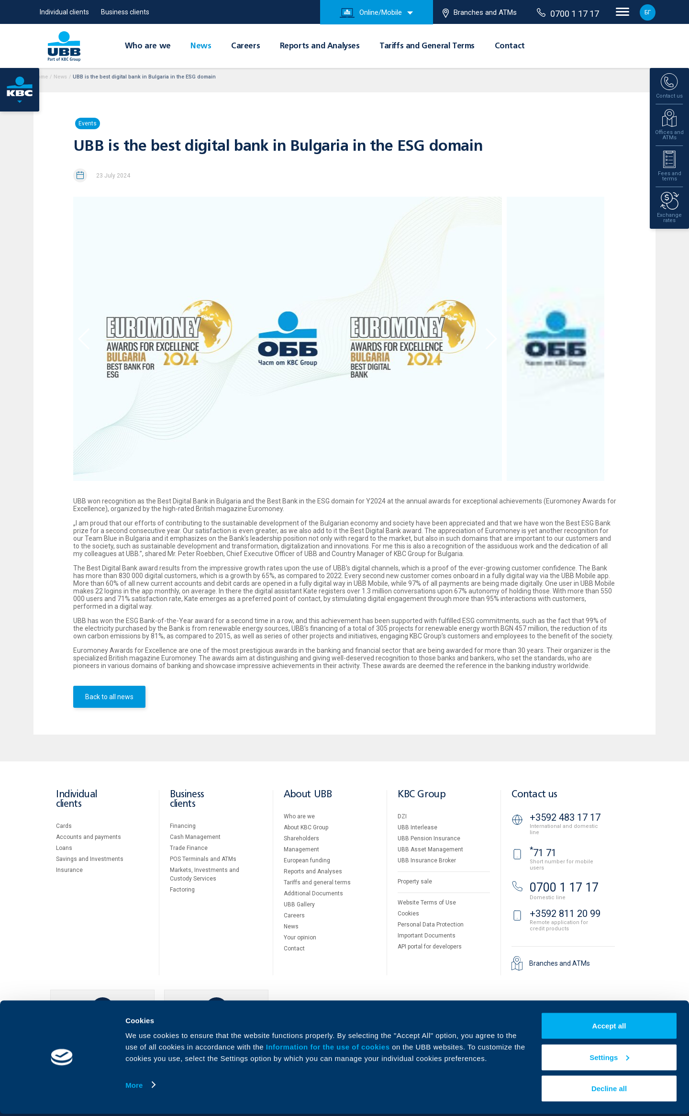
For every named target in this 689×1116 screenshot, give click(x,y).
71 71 (543, 853)
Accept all (609, 1028)
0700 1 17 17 (568, 13)
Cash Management (195, 837)
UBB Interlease (417, 827)
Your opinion (300, 937)
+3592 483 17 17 (565, 817)
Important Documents (427, 935)
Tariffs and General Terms (427, 46)
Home (40, 77)
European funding (307, 860)
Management (301, 849)
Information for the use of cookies (329, 1049)
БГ (648, 12)
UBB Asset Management (430, 849)
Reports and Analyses (320, 46)
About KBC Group (306, 827)
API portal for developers (430, 946)
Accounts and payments (88, 837)
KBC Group (421, 794)
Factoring (182, 889)
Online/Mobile (371, 13)
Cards (64, 826)
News (200, 46)
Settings (609, 1059)
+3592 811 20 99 (565, 913)
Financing (183, 826)
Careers (245, 46)
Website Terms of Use (427, 902)
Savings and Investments (89, 859)
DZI (402, 816)
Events (87, 123)
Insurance (69, 870)
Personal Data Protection (431, 924)
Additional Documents (313, 893)
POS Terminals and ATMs (203, 859)
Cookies (408, 913)
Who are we (148, 46)
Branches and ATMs (480, 13)
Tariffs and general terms (317, 882)
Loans (64, 848)
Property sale (415, 881)
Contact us (534, 794)
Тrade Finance (189, 848)
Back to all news (109, 697)
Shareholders (301, 838)
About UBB (308, 794)
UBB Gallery (299, 904)
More (134, 1087)
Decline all (609, 1090)
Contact (510, 46)
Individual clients (64, 12)
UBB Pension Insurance (429, 838)
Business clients (125, 12)
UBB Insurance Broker (427, 860)
